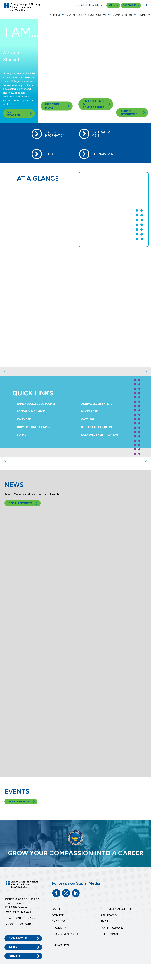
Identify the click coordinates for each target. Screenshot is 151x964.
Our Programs (111, 928)
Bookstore (89, 411)
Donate (15, 956)
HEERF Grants (111, 934)
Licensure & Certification (99, 434)
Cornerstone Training (33, 427)
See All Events (19, 801)
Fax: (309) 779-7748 (17, 924)
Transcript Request (67, 934)
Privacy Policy (63, 945)
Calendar (24, 419)
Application (109, 915)
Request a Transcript (97, 427)
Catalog (87, 419)
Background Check (31, 411)
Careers (58, 909)
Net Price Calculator (117, 909)
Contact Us (18, 938)
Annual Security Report (98, 403)
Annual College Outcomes (36, 403)
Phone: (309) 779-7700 (19, 918)
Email (104, 921)
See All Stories (20, 503)
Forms (21, 434)
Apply (13, 947)
